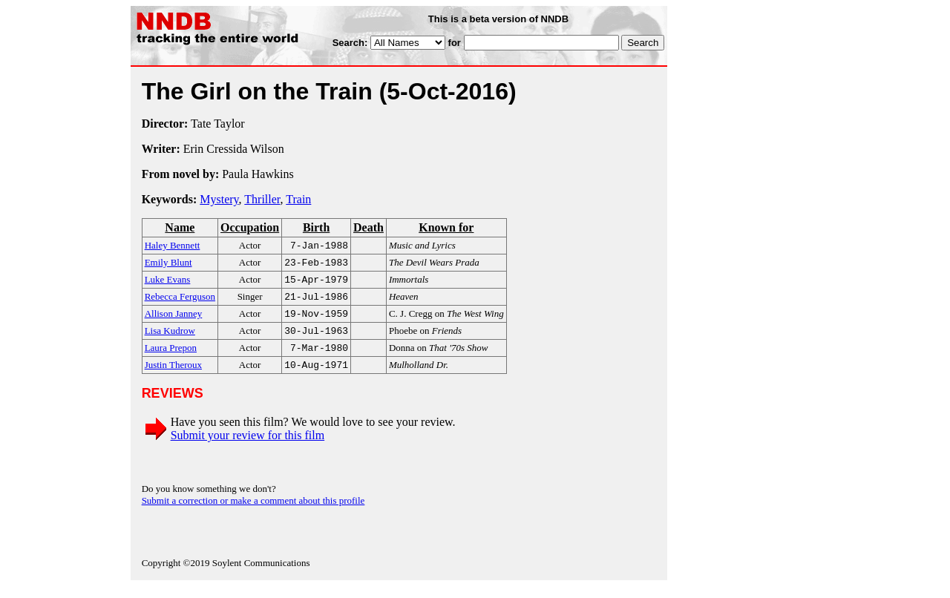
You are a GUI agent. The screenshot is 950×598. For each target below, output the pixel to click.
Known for (446, 227)
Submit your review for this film (248, 447)
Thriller (262, 199)
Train (298, 199)
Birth (316, 227)
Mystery (219, 199)
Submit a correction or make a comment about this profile (253, 512)
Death (368, 227)
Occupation (249, 227)
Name (179, 227)
